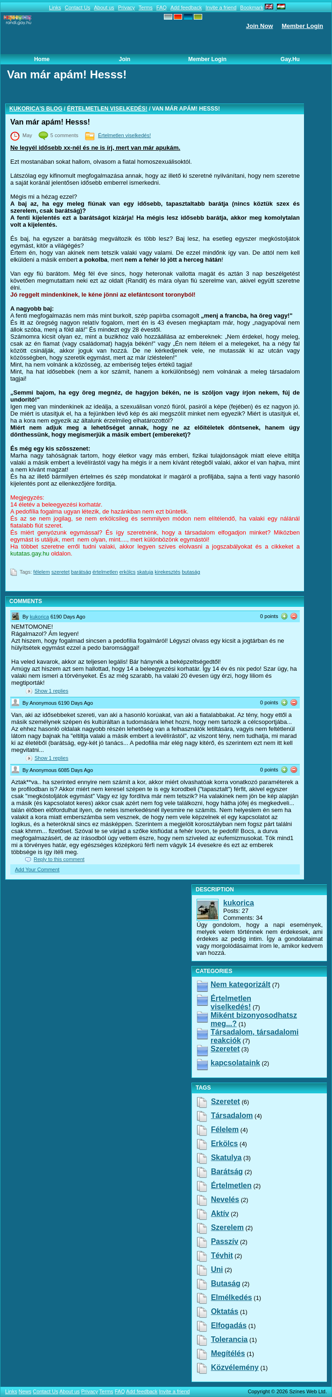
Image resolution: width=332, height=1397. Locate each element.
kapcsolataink (235, 1063)
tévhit (222, 1255)
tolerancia (229, 1339)
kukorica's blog (36, 108)
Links (55, 7)
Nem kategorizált (240, 984)
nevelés (225, 1199)
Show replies (51, 691)
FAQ (161, 7)
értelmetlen (105, 572)
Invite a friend (220, 7)
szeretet (60, 572)
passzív (225, 1241)
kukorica (39, 616)
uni (217, 1269)
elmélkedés (231, 1297)
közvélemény (235, 1367)
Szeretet (225, 1049)
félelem (41, 572)
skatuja (145, 572)
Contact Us (77, 7)
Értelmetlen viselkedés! (107, 108)
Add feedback (186, 7)
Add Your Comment (37, 869)
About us (104, 7)
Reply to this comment (59, 859)
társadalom (232, 1115)
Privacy (126, 7)
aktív (220, 1213)
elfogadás (229, 1325)
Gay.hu (290, 59)
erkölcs (127, 572)
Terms (146, 7)
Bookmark (251, 7)
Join (125, 59)
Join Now (259, 25)
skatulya (226, 1157)
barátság (81, 572)
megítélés (228, 1353)
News (25, 1391)
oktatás (225, 1311)
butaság (191, 572)
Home (41, 59)
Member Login (302, 25)
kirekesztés (167, 572)
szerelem (227, 1227)
